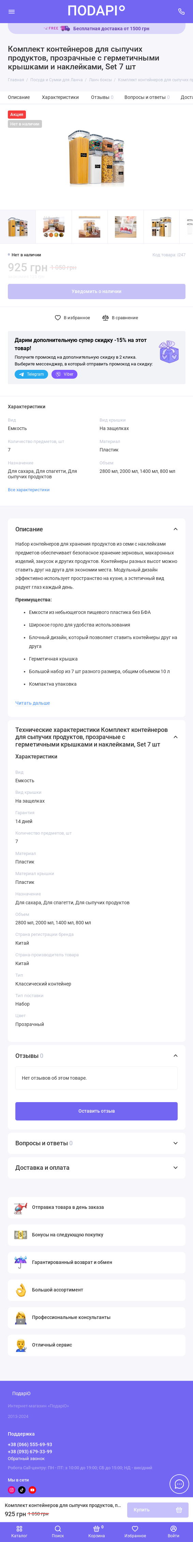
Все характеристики (29, 489)
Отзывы (102, 97)
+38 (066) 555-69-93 (30, 1444)
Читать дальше (32, 703)
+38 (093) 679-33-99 (30, 1451)
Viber (64, 374)
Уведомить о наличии (96, 291)
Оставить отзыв (96, 1111)
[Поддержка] (181, 11)
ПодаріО (21, 1394)
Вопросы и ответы (147, 97)
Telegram (31, 374)
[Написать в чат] (179, 1484)
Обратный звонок (26, 1458)
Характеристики (60, 97)
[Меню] (11, 11)
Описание (19, 97)
